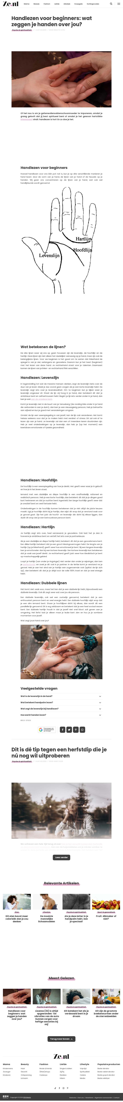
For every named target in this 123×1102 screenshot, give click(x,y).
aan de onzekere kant (41, 399)
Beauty (36, 4)
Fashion (47, 4)
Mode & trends (46, 1068)
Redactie (72, 1098)
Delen (62, 730)
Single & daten (66, 1068)
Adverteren (89, 1098)
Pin (76, 730)
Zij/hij (62, 1071)
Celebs (83, 1075)
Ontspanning (26, 1075)
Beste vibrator (103, 1068)
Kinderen (6, 1075)
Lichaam (24, 1078)
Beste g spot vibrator (106, 1075)
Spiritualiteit (85, 1071)
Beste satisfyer (104, 1078)
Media (82, 1078)
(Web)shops (45, 1071)
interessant (26, 119)
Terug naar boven (60, 1039)
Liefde (56, 4)
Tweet (69, 730)
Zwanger (6, 1071)
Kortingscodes (93, 4)
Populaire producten (109, 1064)
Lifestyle (67, 4)
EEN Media (27, 1097)
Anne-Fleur (58, 761)
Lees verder (61, 857)
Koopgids (79, 4)
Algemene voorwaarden (103, 1098)
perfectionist (29, 564)
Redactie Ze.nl (59, 30)
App (83, 730)
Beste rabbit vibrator (106, 1071)
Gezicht (24, 1071)
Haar (23, 1068)
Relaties (63, 1075)
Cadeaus (43, 1075)
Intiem (62, 1078)
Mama (26, 4)
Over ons (80, 1098)
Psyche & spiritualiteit (21, 30)
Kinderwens (8, 1068)
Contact (116, 1098)
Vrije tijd (83, 1068)
